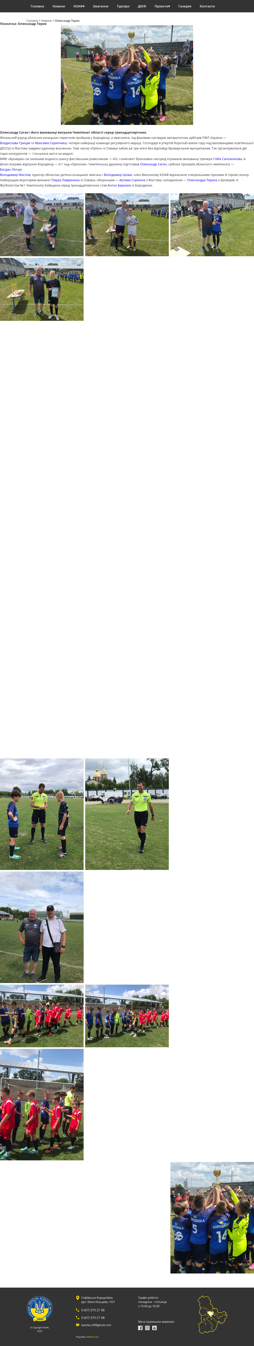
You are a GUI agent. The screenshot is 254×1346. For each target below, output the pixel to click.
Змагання (100, 6)
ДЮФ (142, 6)
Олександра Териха (202, 180)
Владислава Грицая (15, 143)
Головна (37, 6)
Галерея (184, 6)
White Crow (92, 1337)
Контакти (207, 6)
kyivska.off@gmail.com (96, 1325)
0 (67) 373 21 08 (93, 1317)
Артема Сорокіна (132, 180)
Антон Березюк (119, 185)
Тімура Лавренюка (65, 180)
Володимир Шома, (118, 175)
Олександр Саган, (154, 164)
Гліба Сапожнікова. (228, 159)
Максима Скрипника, (51, 143)
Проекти (161, 6)
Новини (59, 6)
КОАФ (78, 6)
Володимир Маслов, (15, 175)
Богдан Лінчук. (11, 169)
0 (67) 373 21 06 (93, 1310)
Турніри (123, 6)
